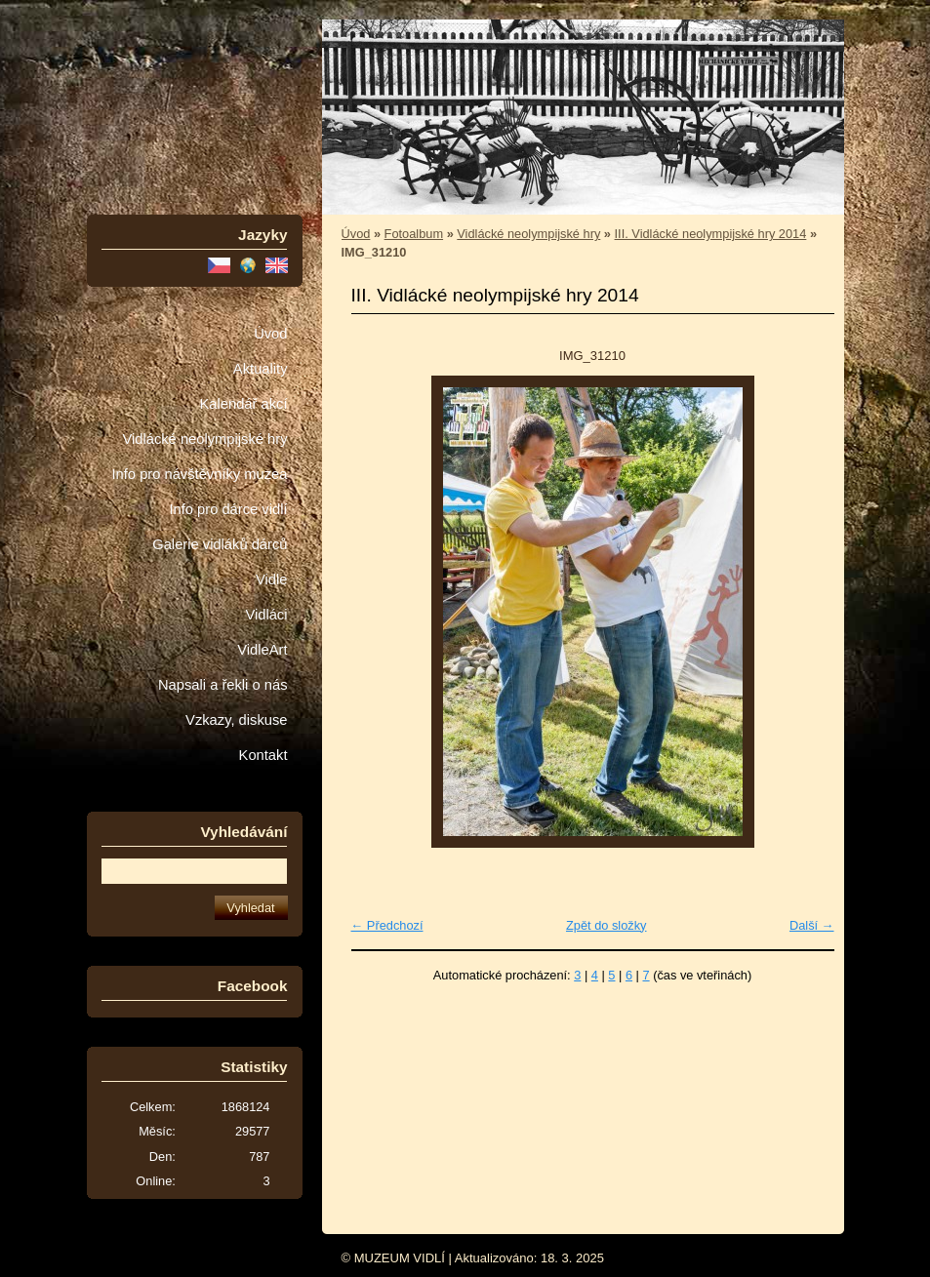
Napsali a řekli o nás (223, 685)
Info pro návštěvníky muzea (200, 474)
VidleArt (262, 650)
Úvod (270, 333)
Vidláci (266, 614)
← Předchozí (387, 925)
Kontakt (263, 755)
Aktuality (260, 369)
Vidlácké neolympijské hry (204, 439)
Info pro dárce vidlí (228, 509)
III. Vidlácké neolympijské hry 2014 (711, 233)
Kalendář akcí (243, 404)
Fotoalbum (413, 233)
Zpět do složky (606, 925)
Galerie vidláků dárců (219, 544)
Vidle (271, 579)
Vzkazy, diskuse (236, 720)
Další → (811, 925)
